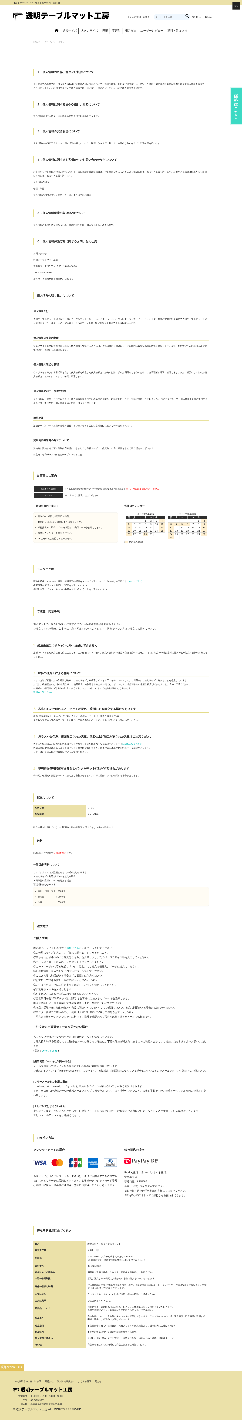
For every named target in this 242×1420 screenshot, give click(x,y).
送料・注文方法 (177, 30)
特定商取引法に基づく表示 (28, 1381)
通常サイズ (70, 30)
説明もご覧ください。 (44, 692)
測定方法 (130, 30)
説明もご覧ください (132, 743)
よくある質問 (84, 1381)
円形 (105, 30)
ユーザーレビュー (151, 30)
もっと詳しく (135, 581)
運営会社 (49, 1381)
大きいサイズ (89, 30)
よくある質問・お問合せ (139, 17)
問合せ (98, 1381)
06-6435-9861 (50, 1050)
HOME (36, 42)
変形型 (116, 30)
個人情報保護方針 (66, 1381)
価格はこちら (74, 948)
